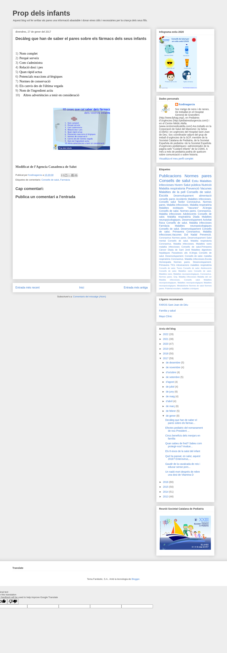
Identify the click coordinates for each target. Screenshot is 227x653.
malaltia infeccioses (169, 247)
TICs (172, 265)
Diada (196, 216)
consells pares (167, 199)
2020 (166, 343)
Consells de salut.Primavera (196, 247)
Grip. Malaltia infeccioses (184, 277)
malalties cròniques (190, 288)
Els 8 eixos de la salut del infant (182, 451)
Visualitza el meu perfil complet (176, 158)
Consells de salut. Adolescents (197, 268)
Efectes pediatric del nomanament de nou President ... (184, 429)
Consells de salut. (199, 192)
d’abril (169, 401)
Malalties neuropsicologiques (193, 225)
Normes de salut (196, 286)
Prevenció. (206, 234)
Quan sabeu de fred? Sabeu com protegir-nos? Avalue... (183, 445)
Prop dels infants (41, 13)
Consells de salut (50, 179)
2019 (166, 348)
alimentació (205, 195)
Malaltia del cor (204, 277)
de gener (171, 415)
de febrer (171, 411)
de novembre (173, 367)
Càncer (162, 250)
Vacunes (206, 188)
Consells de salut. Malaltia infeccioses (189, 222)
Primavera (164, 265)
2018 (166, 353)
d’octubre (171, 372)
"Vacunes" (193, 207)
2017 (166, 358)
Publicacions (170, 176)
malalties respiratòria (201, 265)
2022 (166, 334)
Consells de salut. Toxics (170, 268)
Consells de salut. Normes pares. (177, 210)
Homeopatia (165, 262)
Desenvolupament (184, 195)
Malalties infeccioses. (200, 199)
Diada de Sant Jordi (179, 250)
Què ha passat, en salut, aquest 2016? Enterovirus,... (182, 458)
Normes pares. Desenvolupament (189, 238)
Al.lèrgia (193, 253)
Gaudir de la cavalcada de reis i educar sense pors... (182, 465)
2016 (166, 482)
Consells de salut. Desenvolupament (180, 228)
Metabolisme (182, 286)
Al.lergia (207, 207)
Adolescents (189, 213)
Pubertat (169, 288)
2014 (166, 491)
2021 (166, 339)
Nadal (194, 234)
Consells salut (167, 201)
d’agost (170, 381)
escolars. (177, 288)
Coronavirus (165, 238)
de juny (170, 391)
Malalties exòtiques (171, 207)
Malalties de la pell (172, 192)
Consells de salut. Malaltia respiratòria (185, 215)
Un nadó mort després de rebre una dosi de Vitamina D (182, 473)
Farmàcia (65, 179)
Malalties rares (204, 244)
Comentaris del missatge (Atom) (89, 296)
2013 (166, 496)
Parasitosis (177, 253)
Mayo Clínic (165, 316)
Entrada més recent (27, 287)
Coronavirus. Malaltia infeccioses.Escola (191, 259)
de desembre (173, 362)
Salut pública (192, 185)
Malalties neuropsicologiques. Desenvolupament (185, 218)
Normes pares (198, 176)
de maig (170, 396)
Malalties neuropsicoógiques (190, 283)
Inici (81, 287)
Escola (163, 195)
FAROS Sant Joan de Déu (173, 304)
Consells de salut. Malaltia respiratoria (190, 241)
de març (170, 406)
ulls (186, 253)
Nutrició (206, 185)
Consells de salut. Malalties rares (175, 271)
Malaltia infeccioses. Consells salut (179, 280)
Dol (186, 234)
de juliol (170, 386)
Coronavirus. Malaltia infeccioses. (176, 244)
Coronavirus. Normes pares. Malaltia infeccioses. (185, 203)
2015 (166, 486)
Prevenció (192, 188)
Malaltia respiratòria (201, 204)
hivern (179, 185)
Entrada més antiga (136, 287)
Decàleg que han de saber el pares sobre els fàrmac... (181, 421)
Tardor (181, 201)
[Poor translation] (13, 601)
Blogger (135, 579)
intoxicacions (182, 265)
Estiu (195, 181)
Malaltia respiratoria (172, 188)
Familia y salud (167, 310)
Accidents (181, 199)
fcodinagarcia (187, 104)
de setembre (173, 377)
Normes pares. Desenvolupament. (193, 262)
